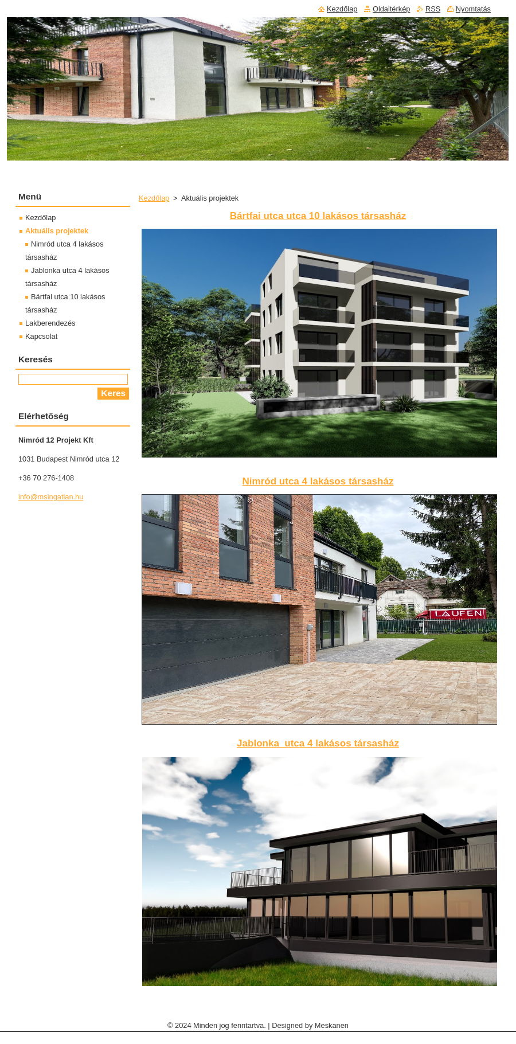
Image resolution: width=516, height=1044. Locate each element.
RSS (432, 9)
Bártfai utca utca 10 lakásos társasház (318, 215)
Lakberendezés (50, 323)
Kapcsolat (41, 336)
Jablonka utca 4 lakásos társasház (318, 743)
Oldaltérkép (391, 9)
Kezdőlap (154, 198)
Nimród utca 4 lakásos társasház (318, 481)
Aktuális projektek (56, 230)
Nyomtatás (473, 9)
